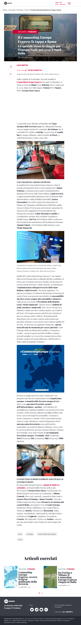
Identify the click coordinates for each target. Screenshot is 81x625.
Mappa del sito (16, 620)
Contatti (64, 612)
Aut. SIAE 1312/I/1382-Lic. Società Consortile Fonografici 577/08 (48, 618)
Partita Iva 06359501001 (63, 620)
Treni (20, 534)
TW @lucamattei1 (29, 70)
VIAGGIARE (19, 10)
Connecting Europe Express (29, 82)
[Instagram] (46, 610)
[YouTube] (41, 610)
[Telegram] (36, 610)
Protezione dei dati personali (48, 620)
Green (20, 540)
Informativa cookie (9, 622)
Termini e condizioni (28, 620)
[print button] (11, 66)
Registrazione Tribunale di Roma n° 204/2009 (17, 618)
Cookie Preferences (21, 622)
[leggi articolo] (10, 577)
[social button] (11, 74)
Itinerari (26, 10)
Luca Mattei (22, 65)
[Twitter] (31, 610)
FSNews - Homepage (9, 10)
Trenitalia (30, 534)
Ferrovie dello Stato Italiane (47, 534)
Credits (36, 620)
